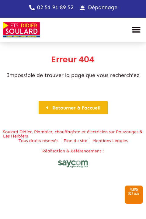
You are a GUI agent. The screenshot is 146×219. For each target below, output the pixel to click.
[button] (136, 29)
